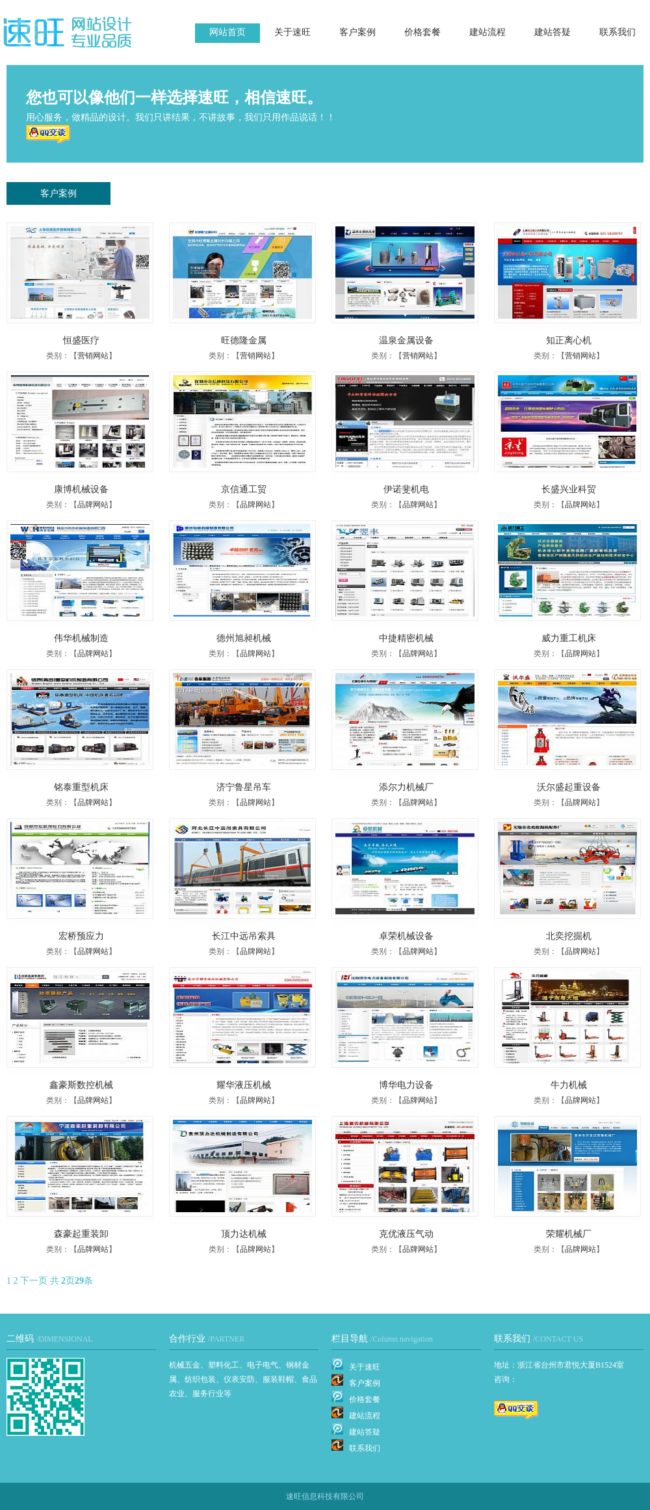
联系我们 (617, 32)
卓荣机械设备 (406, 936)
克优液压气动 (406, 1234)
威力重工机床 (568, 638)
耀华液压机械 (243, 1085)
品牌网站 (93, 504)
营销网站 (93, 355)
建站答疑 (552, 32)
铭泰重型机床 (81, 787)
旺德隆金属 (243, 340)
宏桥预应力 (81, 936)
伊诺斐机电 (406, 489)
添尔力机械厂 (406, 787)
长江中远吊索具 (244, 936)
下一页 (33, 1281)
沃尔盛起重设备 (569, 787)
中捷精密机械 (406, 638)
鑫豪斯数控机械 (81, 1085)
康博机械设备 (81, 489)
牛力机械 (569, 1085)
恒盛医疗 (81, 340)
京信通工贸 (243, 489)
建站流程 (487, 32)
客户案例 (357, 32)
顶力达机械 (243, 1234)
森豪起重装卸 (81, 1234)
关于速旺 (292, 32)
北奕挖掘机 (569, 936)
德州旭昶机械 (243, 638)
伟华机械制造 (81, 638)
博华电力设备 (406, 1085)
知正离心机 (569, 340)
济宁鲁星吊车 (243, 787)
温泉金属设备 (406, 340)
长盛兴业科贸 (568, 489)
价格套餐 (422, 32)
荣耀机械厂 (569, 1234)
